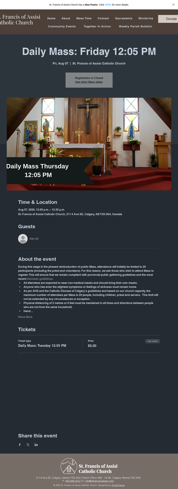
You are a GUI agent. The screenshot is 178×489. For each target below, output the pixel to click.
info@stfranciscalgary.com (99, 480)
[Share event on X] (28, 444)
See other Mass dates (89, 82)
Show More (25, 317)
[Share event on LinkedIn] (36, 444)
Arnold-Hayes (118, 485)
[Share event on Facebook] (19, 444)
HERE (108, 4)
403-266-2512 (73, 480)
